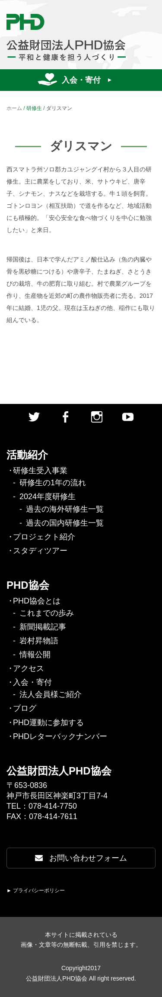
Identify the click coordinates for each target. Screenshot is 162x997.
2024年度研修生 (47, 496)
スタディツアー (40, 550)
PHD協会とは (36, 601)
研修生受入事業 (40, 470)
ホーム (14, 108)
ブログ (24, 708)
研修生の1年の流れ (52, 482)
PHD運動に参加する (48, 722)
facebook (65, 416)
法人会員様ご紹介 (50, 694)
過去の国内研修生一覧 (65, 523)
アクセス (28, 668)
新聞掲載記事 (42, 627)
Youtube (127, 416)
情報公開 (35, 654)
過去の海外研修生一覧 (65, 509)
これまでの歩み (46, 613)
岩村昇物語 (38, 640)
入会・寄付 (81, 80)
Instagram (96, 416)
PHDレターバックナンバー (60, 736)
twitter (34, 416)
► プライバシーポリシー (35, 890)
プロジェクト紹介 (44, 536)
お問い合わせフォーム (81, 858)
